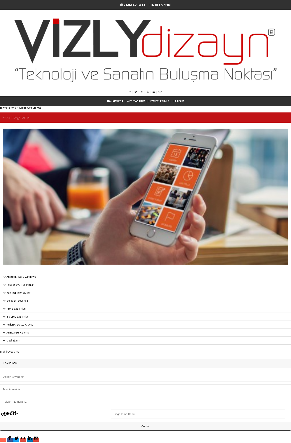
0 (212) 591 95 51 (132, 4)
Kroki (166, 4)
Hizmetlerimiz (8, 107)
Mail (153, 4)
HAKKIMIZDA (115, 101)
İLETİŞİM (178, 101)
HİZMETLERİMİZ (158, 101)
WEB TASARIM (136, 101)
